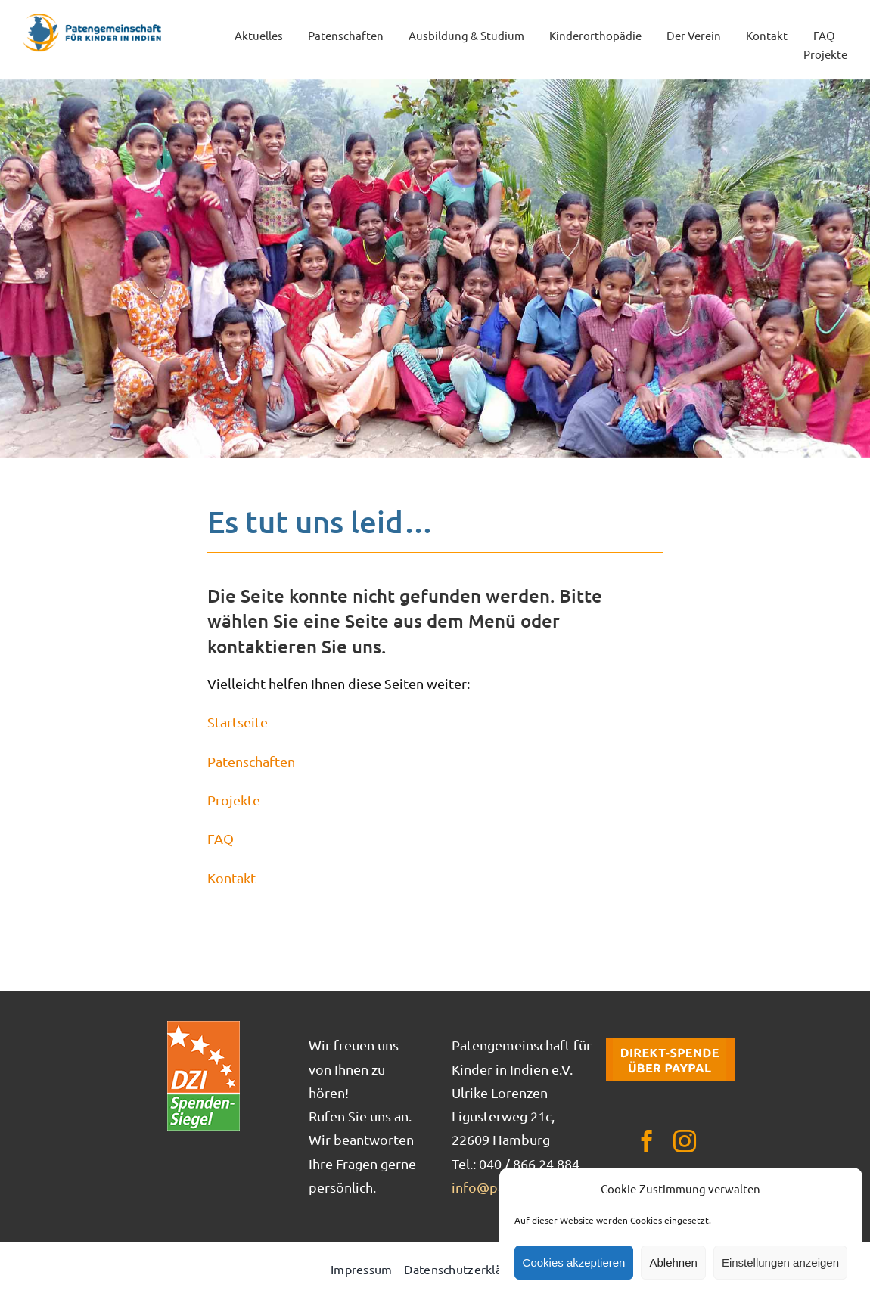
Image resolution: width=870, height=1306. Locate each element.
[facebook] (646, 1141)
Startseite (237, 722)
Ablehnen (673, 1262)
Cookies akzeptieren (574, 1262)
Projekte (233, 800)
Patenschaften (251, 761)
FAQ (220, 838)
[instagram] (684, 1141)
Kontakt (231, 878)
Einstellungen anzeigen (780, 1262)
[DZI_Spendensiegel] (203, 1026)
